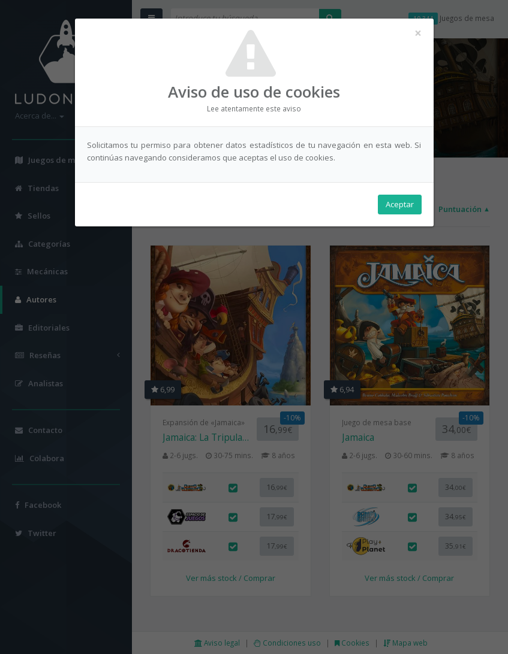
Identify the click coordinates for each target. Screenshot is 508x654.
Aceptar (400, 204)
